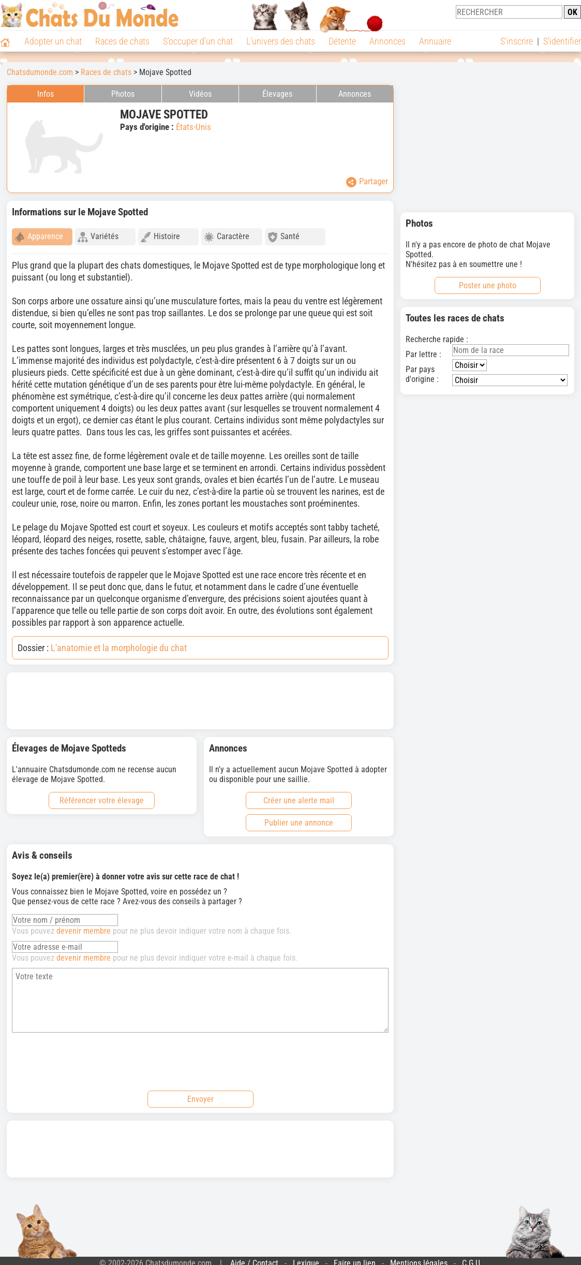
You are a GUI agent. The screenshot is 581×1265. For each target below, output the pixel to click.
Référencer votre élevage (101, 796)
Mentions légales (419, 1258)
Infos (45, 94)
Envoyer (200, 1094)
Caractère (226, 236)
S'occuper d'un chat (198, 41)
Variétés (98, 236)
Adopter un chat (53, 41)
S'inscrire (516, 41)
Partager (367, 181)
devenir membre (83, 926)
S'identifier (562, 41)
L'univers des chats (280, 41)
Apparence (38, 236)
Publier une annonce (298, 818)
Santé (283, 236)
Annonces (387, 41)
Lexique (306, 1258)
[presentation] (90, 1055)
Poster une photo (487, 285)
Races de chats (122, 41)
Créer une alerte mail (298, 796)
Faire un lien (355, 1258)
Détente (342, 41)
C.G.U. (472, 1258)
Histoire (160, 236)
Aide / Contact (254, 1258)
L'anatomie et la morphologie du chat (119, 643)
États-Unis (193, 127)
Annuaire (435, 41)
